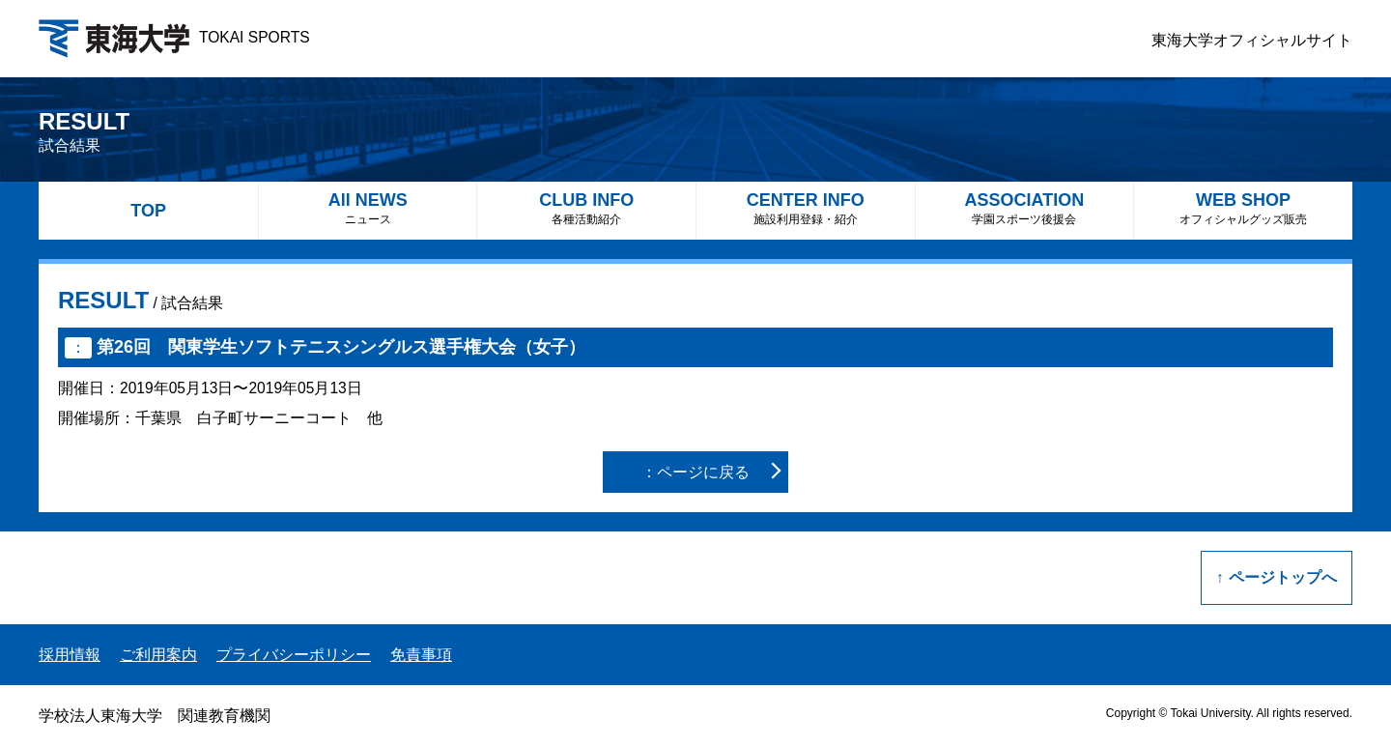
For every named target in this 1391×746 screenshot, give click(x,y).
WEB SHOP (1243, 208)
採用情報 (69, 654)
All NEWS (368, 208)
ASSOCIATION (1025, 208)
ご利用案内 (158, 654)
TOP (148, 210)
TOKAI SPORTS (174, 37)
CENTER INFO (805, 208)
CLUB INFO (586, 208)
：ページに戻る (695, 472)
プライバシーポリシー (293, 654)
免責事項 (421, 654)
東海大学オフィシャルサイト (1251, 40)
